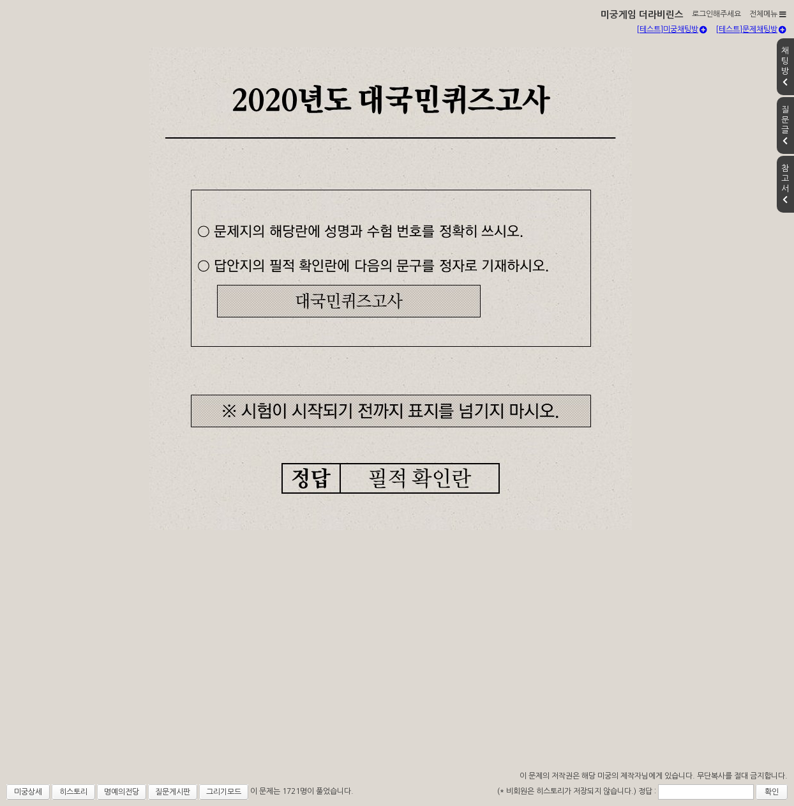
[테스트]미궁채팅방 (671, 29)
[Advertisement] (397, 671)
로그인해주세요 (716, 14)
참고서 (785, 184)
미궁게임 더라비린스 (642, 14)
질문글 (785, 125)
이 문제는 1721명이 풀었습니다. (302, 791)
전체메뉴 (767, 14)
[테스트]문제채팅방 (750, 29)
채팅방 (785, 66)
